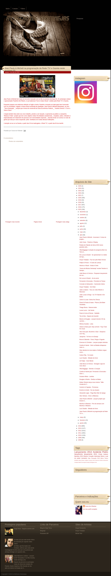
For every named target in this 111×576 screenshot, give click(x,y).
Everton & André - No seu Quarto (89, 390)
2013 (80, 428)
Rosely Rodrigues (90, 462)
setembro (83, 220)
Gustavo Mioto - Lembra (86, 376)
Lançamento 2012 (83, 452)
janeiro (82, 423)
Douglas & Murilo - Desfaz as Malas (90, 379)
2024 (80, 188)
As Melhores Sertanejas (19, 574)
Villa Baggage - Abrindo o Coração (89, 368)
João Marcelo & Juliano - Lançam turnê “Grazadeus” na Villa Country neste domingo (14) (24, 558)
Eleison (86, 456)
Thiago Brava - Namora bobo (88, 307)
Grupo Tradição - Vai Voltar (87, 287)
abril (81, 235)
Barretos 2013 (78, 456)
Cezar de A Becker (90, 506)
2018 (80, 202)
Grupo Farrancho (80, 528)
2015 (80, 209)
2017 (80, 205)
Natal (79, 462)
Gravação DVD (95, 458)
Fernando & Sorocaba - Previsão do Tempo (92, 281)
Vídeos (22, 8)
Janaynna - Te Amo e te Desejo (88, 336)
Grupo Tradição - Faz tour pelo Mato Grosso (92, 260)
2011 (80, 433)
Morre (102, 456)
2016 (80, 207)
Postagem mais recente (12, 222)
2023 (80, 190)
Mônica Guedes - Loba (86, 324)
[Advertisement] (20, 205)
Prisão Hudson (103, 454)
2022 (80, 193)
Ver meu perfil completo (90, 509)
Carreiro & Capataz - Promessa (88, 387)
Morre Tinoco (104, 458)
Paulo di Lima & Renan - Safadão (89, 313)
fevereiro (82, 420)
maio (81, 232)
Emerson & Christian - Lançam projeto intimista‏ (93, 342)
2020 (80, 197)
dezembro (83, 212)
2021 (80, 195)
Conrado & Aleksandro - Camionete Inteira (92, 284)
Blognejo (42, 531)
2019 (80, 200)
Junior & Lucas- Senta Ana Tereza (89, 299)
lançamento (78, 454)
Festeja (76, 462)
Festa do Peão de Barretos (101, 460)
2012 (80, 430)
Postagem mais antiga (62, 222)
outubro (82, 217)
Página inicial (38, 222)
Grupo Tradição (80, 531)
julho (81, 226)
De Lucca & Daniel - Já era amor (89, 278)
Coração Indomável (94, 456)
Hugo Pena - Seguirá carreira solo (24, 528)
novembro (83, 214)
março (82, 417)
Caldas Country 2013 (90, 460)
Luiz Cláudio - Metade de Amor (88, 358)
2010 (80, 435)
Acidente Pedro (100, 452)
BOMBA (76, 460)
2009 (80, 437)
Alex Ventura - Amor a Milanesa (88, 396)
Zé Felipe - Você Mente (86, 361)
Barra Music (81, 460)
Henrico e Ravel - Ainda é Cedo (88, 265)
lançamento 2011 (90, 454)
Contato (15, 8)
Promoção (83, 462)
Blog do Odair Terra (46, 528)
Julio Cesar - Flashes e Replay (88, 242)
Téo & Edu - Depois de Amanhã (88, 316)
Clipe (89, 458)
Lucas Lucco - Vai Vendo (86, 310)
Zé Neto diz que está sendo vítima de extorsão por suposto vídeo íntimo (24, 541)
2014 (80, 426)
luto (96, 462)
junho (81, 229)
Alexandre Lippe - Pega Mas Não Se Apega (92, 393)
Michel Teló (78, 533)
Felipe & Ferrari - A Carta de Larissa (90, 262)
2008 (80, 440)
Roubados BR (44, 533)
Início (8, 8)
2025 (80, 186)
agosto (82, 223)
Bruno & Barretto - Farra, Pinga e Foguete (91, 339)
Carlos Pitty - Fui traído (86, 355)
